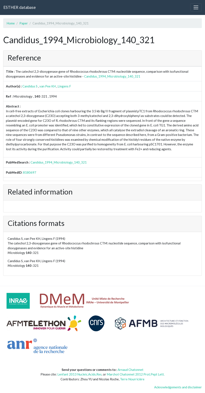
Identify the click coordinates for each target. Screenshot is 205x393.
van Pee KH (47, 86)
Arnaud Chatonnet (130, 370)
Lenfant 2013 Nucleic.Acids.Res (79, 374)
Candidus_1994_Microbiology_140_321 (112, 76)
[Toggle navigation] (196, 7)
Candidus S (30, 86)
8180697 (29, 172)
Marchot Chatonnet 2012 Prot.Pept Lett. (136, 374)
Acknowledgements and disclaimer (178, 387)
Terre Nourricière (132, 379)
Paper (23, 23)
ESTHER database (19, 7)
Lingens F (64, 86)
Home (11, 23)
